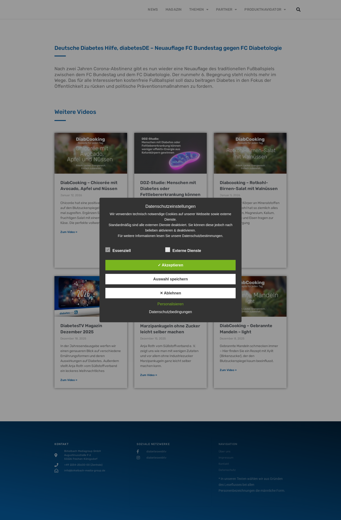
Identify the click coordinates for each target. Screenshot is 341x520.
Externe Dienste (183, 250)
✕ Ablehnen (170, 293)
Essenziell (118, 250)
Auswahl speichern (170, 279)
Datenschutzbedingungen (170, 312)
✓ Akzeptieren (170, 265)
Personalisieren (170, 304)
